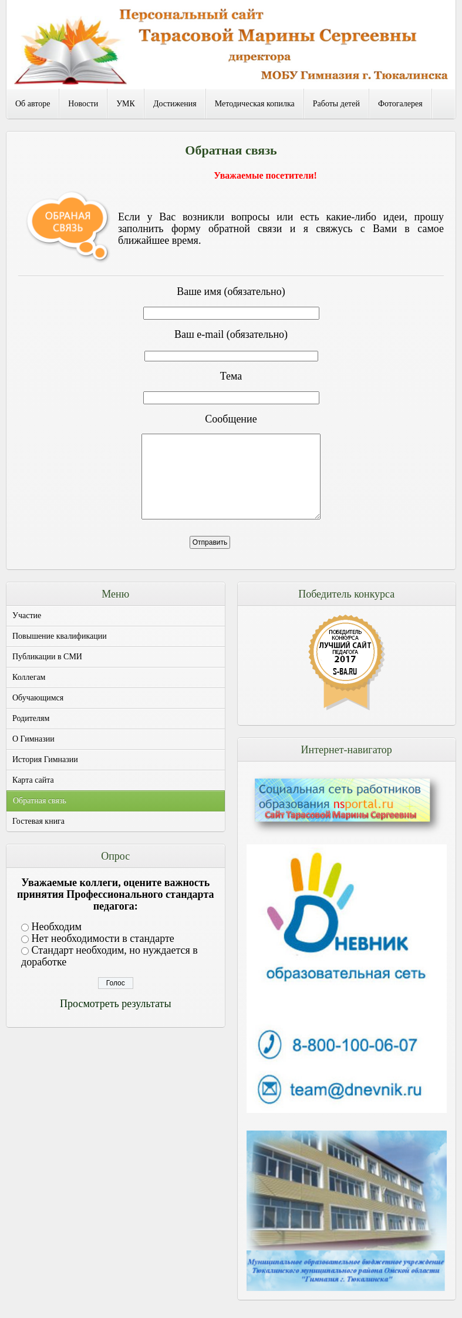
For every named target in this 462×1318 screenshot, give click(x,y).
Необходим (57, 927)
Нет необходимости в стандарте (103, 938)
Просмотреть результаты (115, 1004)
